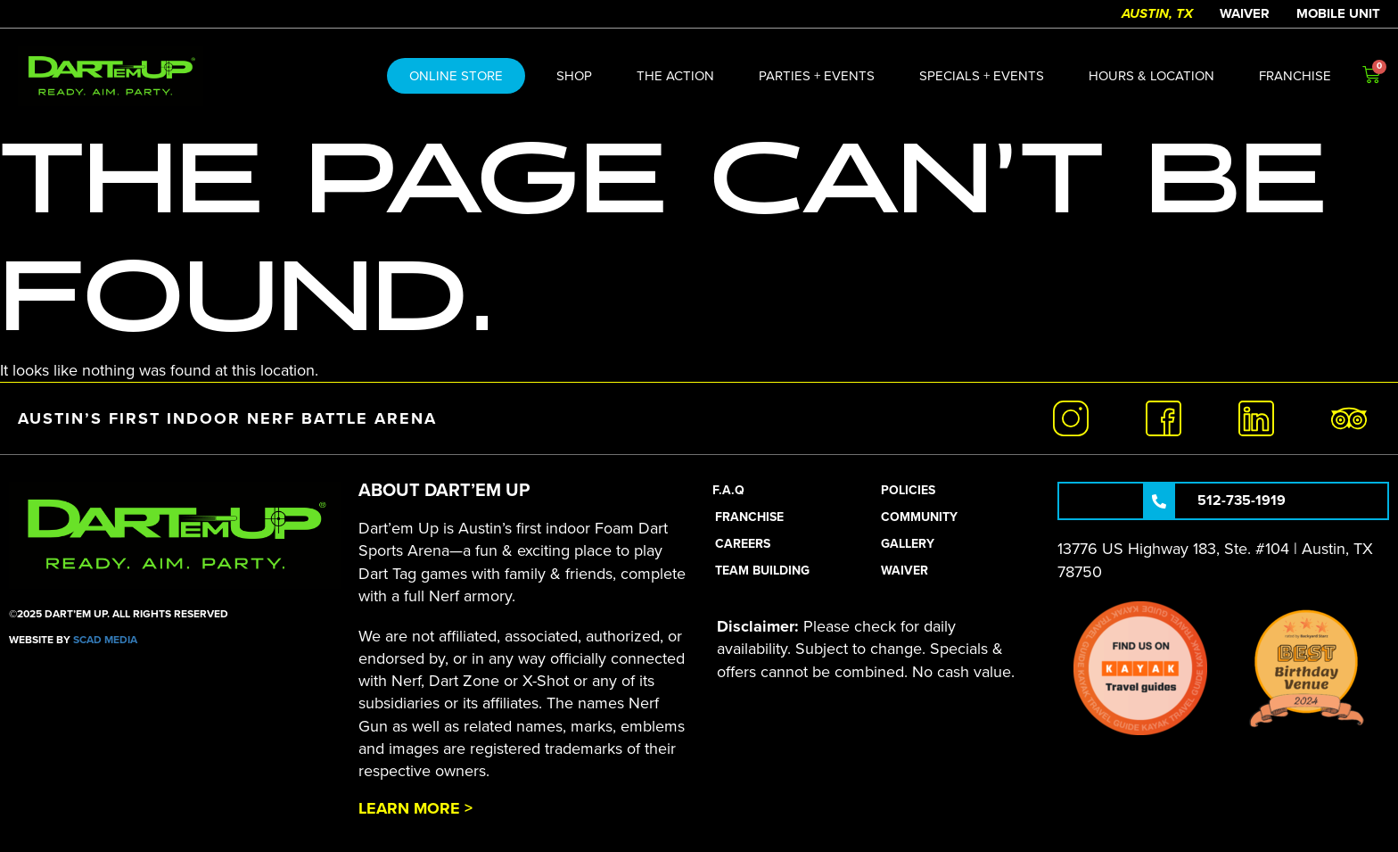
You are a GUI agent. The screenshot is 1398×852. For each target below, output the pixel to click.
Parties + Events (817, 76)
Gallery (907, 543)
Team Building (762, 570)
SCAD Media (105, 639)
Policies (908, 490)
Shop (574, 76)
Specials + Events (981, 76)
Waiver (1245, 13)
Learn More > (415, 808)
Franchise (1295, 76)
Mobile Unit (1338, 13)
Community (919, 517)
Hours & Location (1151, 76)
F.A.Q (728, 490)
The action (675, 76)
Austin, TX (1157, 13)
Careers (742, 543)
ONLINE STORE (456, 76)
